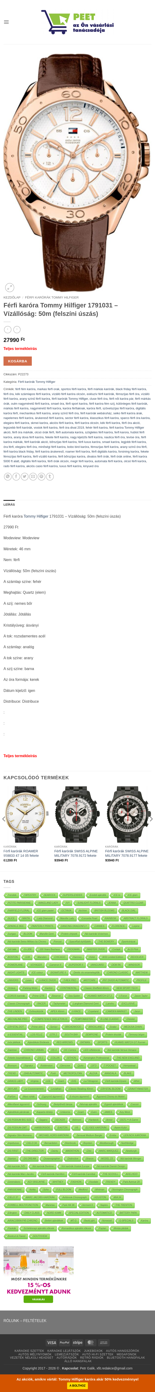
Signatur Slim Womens (20, 1135)
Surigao (12, 934)
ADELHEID (131, 1174)
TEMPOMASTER (84, 1019)
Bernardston (51, 1143)
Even (94, 1112)
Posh (53, 1073)
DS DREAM (30, 1158)
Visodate (93, 1182)
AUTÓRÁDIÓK (67, 1357)
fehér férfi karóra (97, 427)
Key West (125, 1112)
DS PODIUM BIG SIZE (20, 1120)
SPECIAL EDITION (79, 1213)
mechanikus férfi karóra (34, 413)
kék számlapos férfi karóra (32, 394)
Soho (46, 1189)
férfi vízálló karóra (45, 456)
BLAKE (127, 1073)
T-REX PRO (70, 980)
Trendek (12, 895)
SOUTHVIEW (40, 1236)
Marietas (50, 1205)
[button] (6, 22)
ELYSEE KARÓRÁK (96, 1127)
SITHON (71, 1058)
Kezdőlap (12, 297)
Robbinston (47, 1065)
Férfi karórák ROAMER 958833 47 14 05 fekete (21, 853)
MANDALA (110, 1073)
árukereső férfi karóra (49, 418)
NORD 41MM (54, 1213)
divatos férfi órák (98, 456)
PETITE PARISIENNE (19, 903)
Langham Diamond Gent (86, 1003)
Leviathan (56, 1089)
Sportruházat (128, 941)
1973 (93, 1065)
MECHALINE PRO (17, 1019)
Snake (113, 1027)
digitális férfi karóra (33, 461)
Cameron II (55, 965)
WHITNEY (58, 1182)
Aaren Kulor (121, 1127)
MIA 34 (117, 1197)
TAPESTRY (30, 895)
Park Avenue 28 (131, 1182)
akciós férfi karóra (61, 423)
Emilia (113, 1135)
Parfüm (11, 1096)
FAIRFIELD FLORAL (18, 910)
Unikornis (65, 1112)
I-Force (123, 996)
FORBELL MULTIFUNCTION (23, 1205)
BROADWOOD (73, 1027)
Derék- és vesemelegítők (87, 972)
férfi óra (9, 394)
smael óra (57, 403)
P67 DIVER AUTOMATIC (116, 980)
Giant (61, 1081)
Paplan (102, 1228)
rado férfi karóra (14, 466)
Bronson (12, 1065)
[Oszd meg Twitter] (25, 477)
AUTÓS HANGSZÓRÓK (122, 1351)
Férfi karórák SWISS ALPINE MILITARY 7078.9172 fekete (76, 853)
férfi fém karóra (25, 389)
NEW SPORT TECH (127, 988)
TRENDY (110, 1182)
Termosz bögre (136, 1034)
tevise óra (132, 437)
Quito (80, 1065)
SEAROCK (49, 895)
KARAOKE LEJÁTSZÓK (64, 1351)
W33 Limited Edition (113, 957)
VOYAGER (36, 965)
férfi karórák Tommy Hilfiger (70, 398)
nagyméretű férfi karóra (45, 408)
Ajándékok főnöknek (38, 1042)
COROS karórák (16, 996)
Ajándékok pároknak (18, 1112)
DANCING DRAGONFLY (74, 926)
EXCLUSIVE (128, 1003)
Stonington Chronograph (125, 1189)
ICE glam (133, 895)
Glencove (65, 1065)
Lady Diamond (44, 918)
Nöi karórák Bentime (43, 1166)
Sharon (90, 1158)
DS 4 (54, 1050)
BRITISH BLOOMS (105, 910)
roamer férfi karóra (77, 451)
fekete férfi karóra (57, 437)
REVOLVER (137, 957)
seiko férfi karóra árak (127, 413)
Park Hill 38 (68, 1205)
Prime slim (37, 1027)
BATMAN (85, 1042)
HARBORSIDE (42, 1127)
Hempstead (130, 1065)
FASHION (76, 1182)
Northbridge (127, 1143)
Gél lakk (12, 949)
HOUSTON (100, 1197)
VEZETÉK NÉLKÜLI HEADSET (31, 1357)
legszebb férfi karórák (18, 427)
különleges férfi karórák (131, 403)
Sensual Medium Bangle (89, 1135)
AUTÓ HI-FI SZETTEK (98, 1354)
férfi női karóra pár (121, 398)
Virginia (34, 1081)
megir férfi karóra (81, 461)
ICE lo (117, 895)
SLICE (11, 918)
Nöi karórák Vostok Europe (75, 1166)
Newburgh (131, 1151)
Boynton (87, 1143)
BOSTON (13, 957)
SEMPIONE (92, 1034)
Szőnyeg (41, 1104)
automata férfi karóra (108, 461)
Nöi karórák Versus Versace (122, 1050)
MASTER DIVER (96, 949)
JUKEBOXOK (93, 1351)
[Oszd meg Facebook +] (16, 477)
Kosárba (17, 361)
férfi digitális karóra (104, 451)
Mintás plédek (121, 1228)
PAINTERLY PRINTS (42, 926)
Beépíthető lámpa (63, 1104)
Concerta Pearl (89, 918)
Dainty (54, 1151)
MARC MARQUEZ (108, 1151)
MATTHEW (142, 972)
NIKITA (26, 918)
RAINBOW (110, 918)
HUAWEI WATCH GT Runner (130, 1042)
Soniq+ (54, 1027)
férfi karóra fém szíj (102, 403)
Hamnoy (77, 957)
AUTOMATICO (104, 1213)
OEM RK (116, 965)
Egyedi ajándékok (114, 1104)
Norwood (107, 1220)
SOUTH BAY (71, 1034)
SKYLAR (12, 1089)
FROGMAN (73, 949)
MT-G (74, 1220)
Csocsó (135, 1104)
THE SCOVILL (110, 1174)
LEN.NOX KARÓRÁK (135, 1135)
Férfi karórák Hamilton (53, 1174)
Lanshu (110, 1003)
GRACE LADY (15, 1081)
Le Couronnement (34, 1089)
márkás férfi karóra (16, 408)
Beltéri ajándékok (54, 1220)
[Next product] (7, 329)
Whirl (137, 1081)
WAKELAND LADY (48, 903)
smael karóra (110, 442)
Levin (29, 980)
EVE (74, 1081)
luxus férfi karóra (70, 466)
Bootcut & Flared (16, 1236)
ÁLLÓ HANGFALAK (78, 1361)
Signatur (28, 1065)
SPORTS (102, 1042)
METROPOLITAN (73, 1073)
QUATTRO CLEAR (133, 903)
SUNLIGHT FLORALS (89, 903)
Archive (83, 910)
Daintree (12, 1050)
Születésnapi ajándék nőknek (39, 1228)
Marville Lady (67, 918)
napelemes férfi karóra (18, 418)
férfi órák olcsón (58, 461)
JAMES (108, 1112)
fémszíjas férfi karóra (105, 447)
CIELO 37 (13, 1197)
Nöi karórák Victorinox (96, 934)
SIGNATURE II (58, 972)
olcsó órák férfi (44, 432)
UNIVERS (13, 980)
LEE (48, 1081)
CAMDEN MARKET (116, 1011)
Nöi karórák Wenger (131, 1158)
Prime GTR (38, 996)
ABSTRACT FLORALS (136, 918)
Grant (81, 1112)
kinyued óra (91, 466)
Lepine (136, 926)
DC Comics (70, 1050)
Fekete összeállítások (19, 1058)
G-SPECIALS (126, 1220)
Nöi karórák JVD (16, 1166)
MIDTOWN (89, 980)
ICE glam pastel (45, 910)
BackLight (89, 1220)
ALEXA (93, 1073)
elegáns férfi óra (26, 447)
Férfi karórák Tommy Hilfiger (52, 297)
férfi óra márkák (22, 432)
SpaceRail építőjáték (80, 941)
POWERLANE (15, 965)
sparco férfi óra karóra (135, 418)
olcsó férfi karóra (135, 461)
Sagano (43, 1120)
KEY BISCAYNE (36, 1182)
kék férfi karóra (110, 423)
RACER (41, 1003)
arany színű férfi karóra (34, 398)
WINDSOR (134, 965)
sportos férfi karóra (73, 389)
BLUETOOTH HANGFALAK (126, 1357)
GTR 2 (53, 1034)
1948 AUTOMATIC (33, 1073)
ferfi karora (121, 432)
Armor (109, 1120)
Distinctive (73, 1158)
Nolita (33, 1189)
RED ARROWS (65, 1042)
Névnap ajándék (88, 1104)
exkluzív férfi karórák (100, 394)
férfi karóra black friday (19, 451)
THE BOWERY (106, 941)
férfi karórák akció (36, 442)
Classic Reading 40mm (81, 1089)
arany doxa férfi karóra (28, 437)
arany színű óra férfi (133, 447)
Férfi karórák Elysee (116, 1081)
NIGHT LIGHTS (16, 972)
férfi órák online (121, 456)
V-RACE (76, 1011)
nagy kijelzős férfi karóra (86, 437)
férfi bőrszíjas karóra (71, 456)
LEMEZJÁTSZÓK (67, 1354)
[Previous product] (17, 329)
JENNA (112, 903)
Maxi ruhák (29, 1096)
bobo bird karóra (78, 447)
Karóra (144, 1220)
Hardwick (94, 1120)
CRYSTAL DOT (16, 1027)
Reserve (56, 996)
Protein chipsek (69, 934)
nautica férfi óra (114, 437)
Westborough (107, 1143)
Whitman (99, 1189)
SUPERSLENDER (72, 895)
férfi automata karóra (69, 432)
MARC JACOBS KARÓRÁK (40, 1197)
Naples (104, 1205)
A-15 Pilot (133, 949)
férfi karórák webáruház (96, 413)
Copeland (94, 1011)
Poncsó (57, 941)
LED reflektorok (92, 1050)
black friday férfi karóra (131, 389)
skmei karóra (39, 423)
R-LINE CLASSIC (110, 1019)
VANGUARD (97, 965)
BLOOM (28, 934)
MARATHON (72, 1151)
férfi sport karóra (76, 403)
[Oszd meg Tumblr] (50, 477)
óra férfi (9, 447)
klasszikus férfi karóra (104, 418)
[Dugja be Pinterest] (41, 477)
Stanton (12, 1158)
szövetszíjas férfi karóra (118, 408)
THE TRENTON (123, 1205)
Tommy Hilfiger (36, 516)
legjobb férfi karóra (133, 442)
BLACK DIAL (129, 910)
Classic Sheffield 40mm (96, 988)
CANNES (100, 926)
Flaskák (12, 1228)
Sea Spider (74, 996)
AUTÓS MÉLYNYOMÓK (35, 1354)
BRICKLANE (95, 1027)
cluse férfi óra (99, 398)
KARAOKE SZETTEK (29, 1351)
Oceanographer (52, 1158)
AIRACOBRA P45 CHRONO (22, 1220)
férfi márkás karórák (101, 389)
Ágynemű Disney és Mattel (111, 1096)
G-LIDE (28, 949)
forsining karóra (128, 451)
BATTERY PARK (128, 1213)
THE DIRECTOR (35, 1151)
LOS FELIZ (36, 1034)
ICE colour (37, 972)
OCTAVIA (66, 910)
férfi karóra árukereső (49, 451)
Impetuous (13, 1143)
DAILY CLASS (32, 1213)
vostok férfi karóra (46, 427)
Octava (11, 988)
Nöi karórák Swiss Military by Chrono (27, 941)
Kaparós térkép (45, 1112)
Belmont (77, 1120)
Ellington (12, 1213)
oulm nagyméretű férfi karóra (30, 403)
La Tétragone (91, 1081)
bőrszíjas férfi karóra (63, 442)
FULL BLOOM (64, 1189)
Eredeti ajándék (98, 895)
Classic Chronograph (19, 1003)
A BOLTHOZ (77, 1385)
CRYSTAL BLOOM (111, 1089)
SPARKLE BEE (16, 926)
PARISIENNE (15, 1189)
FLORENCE (118, 926)
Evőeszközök (36, 1011)
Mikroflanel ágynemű (18, 1104)
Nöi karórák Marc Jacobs (21, 1174)
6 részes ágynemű (79, 1096)
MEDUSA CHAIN (133, 1027)
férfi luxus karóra (89, 442)
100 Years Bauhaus (50, 949)
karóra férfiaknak (74, 408)
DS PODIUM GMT (17, 1127)
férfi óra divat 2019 (71, 427)
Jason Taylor (141, 996)
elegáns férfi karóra (16, 423)
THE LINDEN (15, 1011)
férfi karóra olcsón (87, 423)
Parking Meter (30, 988)
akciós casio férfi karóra (42, 466)
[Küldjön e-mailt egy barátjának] (33, 477)
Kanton (49, 988)
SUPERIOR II (76, 965)
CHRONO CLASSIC (117, 972)
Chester (131, 1019)
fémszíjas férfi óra (127, 394)
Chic (89, 1151)
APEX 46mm (57, 1011)
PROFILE (142, 980)
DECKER (60, 1120)
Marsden (42, 957)
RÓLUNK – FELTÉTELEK (25, 1321)
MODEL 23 (107, 1158)
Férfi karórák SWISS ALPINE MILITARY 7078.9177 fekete (127, 853)
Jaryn (137, 1011)
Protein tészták (113, 1034)
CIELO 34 (32, 1143)
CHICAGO (59, 957)
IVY (68, 903)
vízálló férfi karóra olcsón (68, 394)
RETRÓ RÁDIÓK (92, 1357)
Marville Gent (47, 934)
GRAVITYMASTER (138, 1089)
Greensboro (14, 1182)
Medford (83, 1189)
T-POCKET (110, 1065)
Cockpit (116, 949)
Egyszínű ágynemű (52, 1096)
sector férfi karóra (76, 418)
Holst (92, 957)
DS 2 (40, 1058)
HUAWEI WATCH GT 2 (100, 996)
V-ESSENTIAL (15, 1034)
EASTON (63, 1127)
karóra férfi (94, 408)
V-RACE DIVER (47, 980)
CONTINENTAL (69, 988)
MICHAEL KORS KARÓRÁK (54, 1135)
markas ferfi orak (48, 389)
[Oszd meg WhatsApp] (8, 477)
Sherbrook (70, 1143)
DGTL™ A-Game (129, 1120)
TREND (12, 1073)
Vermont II (87, 1205)
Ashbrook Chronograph (75, 1197)
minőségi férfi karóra (51, 447)
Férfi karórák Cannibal (83, 1174)
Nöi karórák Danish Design (111, 1166)
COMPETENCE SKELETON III (51, 1019)
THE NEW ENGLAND (128, 1058)
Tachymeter (59, 1003)
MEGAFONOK (127, 1354)
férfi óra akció (131, 423)
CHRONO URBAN (34, 1050)
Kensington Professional (96, 1058)
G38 (27, 957)
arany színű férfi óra (65, 413)
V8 (76, 1127)
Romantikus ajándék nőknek (76, 1228)
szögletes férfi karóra (99, 432)
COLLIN (55, 1058)
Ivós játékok (14, 1042)
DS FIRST (13, 1151)
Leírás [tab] (9, 504)
